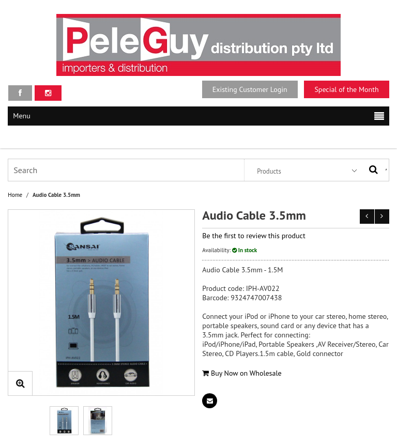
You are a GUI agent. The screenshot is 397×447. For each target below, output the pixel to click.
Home (15, 195)
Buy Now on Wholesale (241, 373)
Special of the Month (346, 89)
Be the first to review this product (253, 235)
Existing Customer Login (249, 89)
